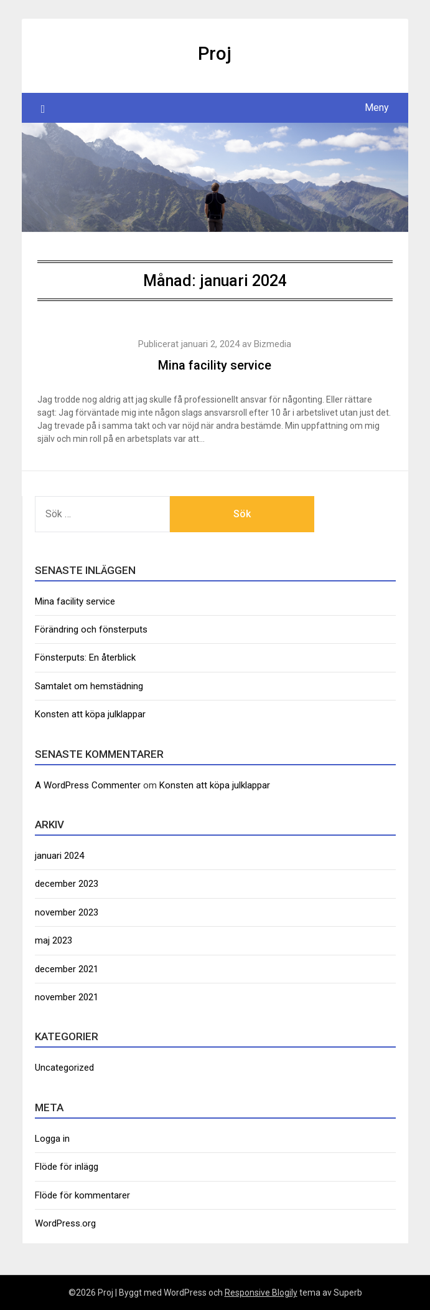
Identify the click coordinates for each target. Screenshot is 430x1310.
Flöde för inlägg (66, 1166)
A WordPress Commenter (88, 785)
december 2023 (66, 883)
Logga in (52, 1138)
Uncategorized (64, 1067)
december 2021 (66, 969)
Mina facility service (214, 365)
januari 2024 (59, 855)
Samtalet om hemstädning (89, 686)
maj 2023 (53, 940)
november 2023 (66, 912)
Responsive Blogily (261, 1293)
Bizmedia (272, 344)
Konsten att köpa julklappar (90, 714)
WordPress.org (65, 1223)
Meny (377, 107)
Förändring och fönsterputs (91, 629)
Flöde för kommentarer (82, 1195)
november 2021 (66, 997)
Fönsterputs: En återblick (85, 657)
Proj (214, 53)
